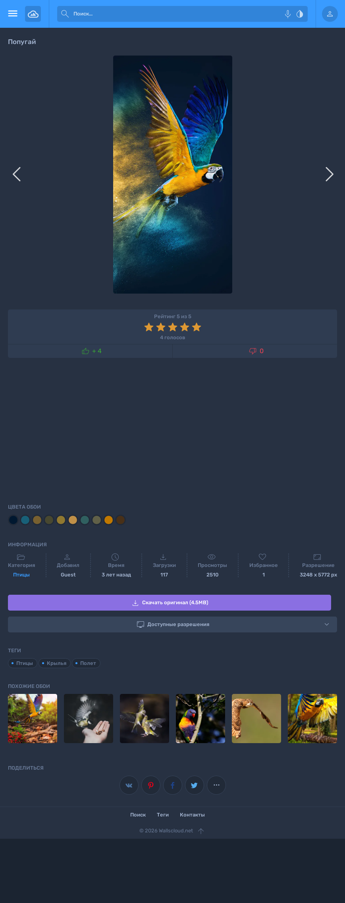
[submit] (65, 14)
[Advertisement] (172, 429)
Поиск (138, 815)
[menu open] (12, 14)
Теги (163, 815)
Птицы (21, 575)
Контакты (192, 815)
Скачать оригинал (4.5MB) (169, 603)
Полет (88, 663)
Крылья (56, 663)
